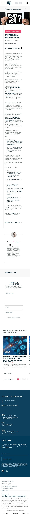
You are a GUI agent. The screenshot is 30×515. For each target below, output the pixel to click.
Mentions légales (7, 484)
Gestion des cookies (7, 488)
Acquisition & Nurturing (12, 31)
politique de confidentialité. (13, 466)
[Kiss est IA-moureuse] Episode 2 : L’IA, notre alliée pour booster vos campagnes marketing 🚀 (15, 359)
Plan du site (5, 490)
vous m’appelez (12, 213)
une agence (8, 207)
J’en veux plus (9, 379)
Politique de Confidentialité (9, 486)
